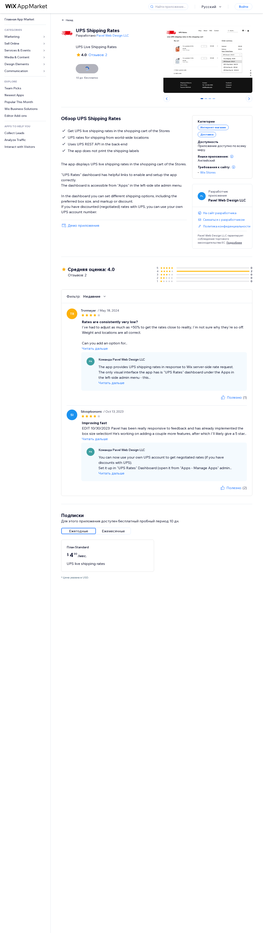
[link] (25, 19)
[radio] (78, 531)
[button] (232, 156)
